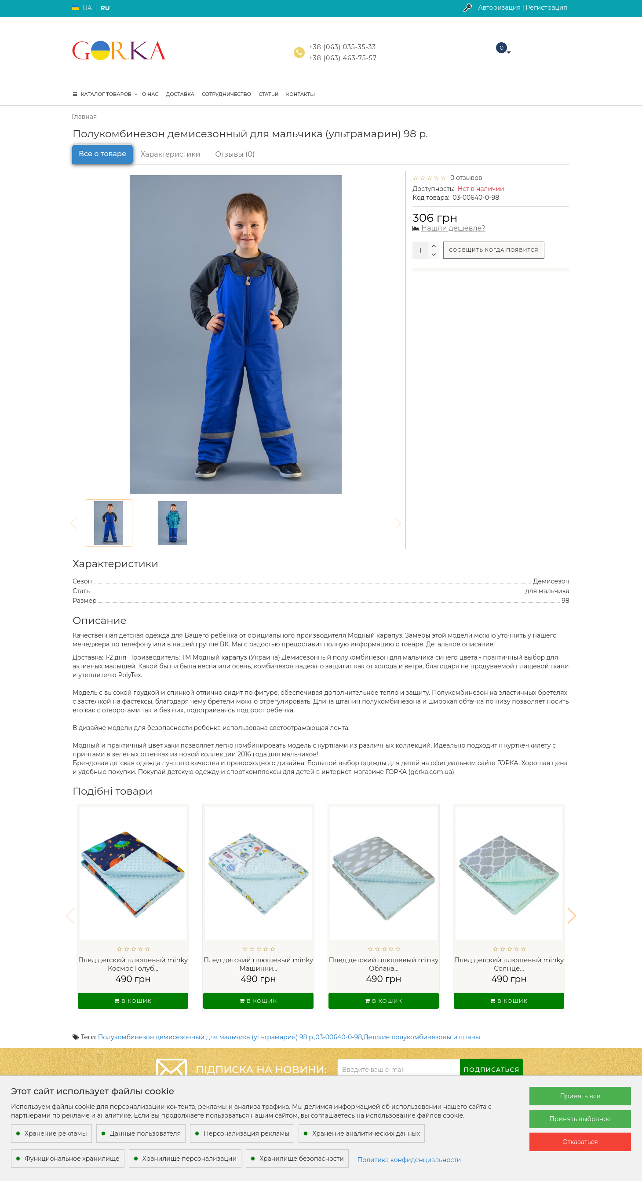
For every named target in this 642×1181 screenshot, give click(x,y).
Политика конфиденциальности (409, 1160)
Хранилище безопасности (301, 1159)
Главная (84, 117)
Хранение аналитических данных (366, 1133)
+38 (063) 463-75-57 (343, 58)
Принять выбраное (580, 1119)
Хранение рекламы (56, 1133)
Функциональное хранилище (72, 1159)
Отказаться (580, 1142)
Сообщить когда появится (493, 250)
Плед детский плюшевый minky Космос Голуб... (133, 964)
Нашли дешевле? (453, 228)
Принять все (580, 1096)
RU (104, 8)
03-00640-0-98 (338, 1026)
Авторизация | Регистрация (522, 7)
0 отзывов (464, 178)
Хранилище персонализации (189, 1159)
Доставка (180, 94)
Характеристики (171, 154)
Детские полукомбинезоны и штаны (422, 1026)
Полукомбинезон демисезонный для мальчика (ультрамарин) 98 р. (206, 1026)
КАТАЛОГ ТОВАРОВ (105, 94)
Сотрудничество (226, 94)
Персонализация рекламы (246, 1133)
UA (87, 8)
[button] (572, 910)
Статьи (268, 94)
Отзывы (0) (235, 154)
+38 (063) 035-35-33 (342, 47)
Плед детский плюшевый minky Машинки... (259, 964)
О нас (150, 94)
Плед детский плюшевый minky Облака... (384, 964)
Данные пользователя (145, 1133)
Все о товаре (102, 154)
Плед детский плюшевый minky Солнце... (509, 964)
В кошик (133, 1001)
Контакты (300, 94)
